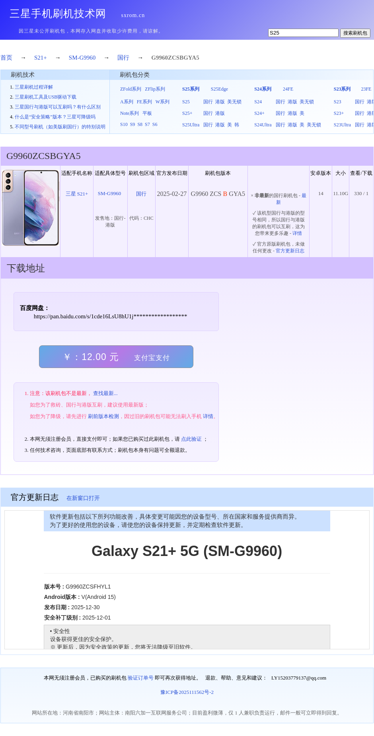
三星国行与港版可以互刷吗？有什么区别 (58, 107)
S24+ (259, 113)
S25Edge (219, 89)
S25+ (187, 113)
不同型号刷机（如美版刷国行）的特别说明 (60, 127)
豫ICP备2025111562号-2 (187, 692)
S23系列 (342, 89)
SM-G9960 (82, 57)
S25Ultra (190, 125)
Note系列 (129, 113)
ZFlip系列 (155, 89)
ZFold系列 (130, 89)
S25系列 (190, 89)
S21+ (40, 57)
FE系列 (144, 102)
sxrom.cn (133, 15)
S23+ (339, 113)
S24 (258, 102)
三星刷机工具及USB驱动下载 (45, 97)
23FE (366, 89)
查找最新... (105, 393)
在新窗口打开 (83, 498)
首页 (6, 57)
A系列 (126, 102)
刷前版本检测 (103, 416)
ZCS (173, 57)
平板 (147, 113)
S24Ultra (262, 125)
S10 (124, 124)
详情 (297, 233)
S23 (337, 102)
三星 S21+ (77, 194)
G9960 (159, 57)
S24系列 (262, 89)
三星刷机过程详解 (34, 87)
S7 (147, 124)
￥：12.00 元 (115, 357)
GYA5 (191, 57)
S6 (155, 124)
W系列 (162, 102)
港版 (220, 102)
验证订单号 (141, 678)
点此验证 (191, 439)
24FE (288, 89)
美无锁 (234, 102)
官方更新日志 (290, 251)
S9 (132, 124)
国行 (123, 57)
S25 (186, 102)
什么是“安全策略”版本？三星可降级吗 (55, 117)
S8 (139, 124)
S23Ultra (342, 125)
